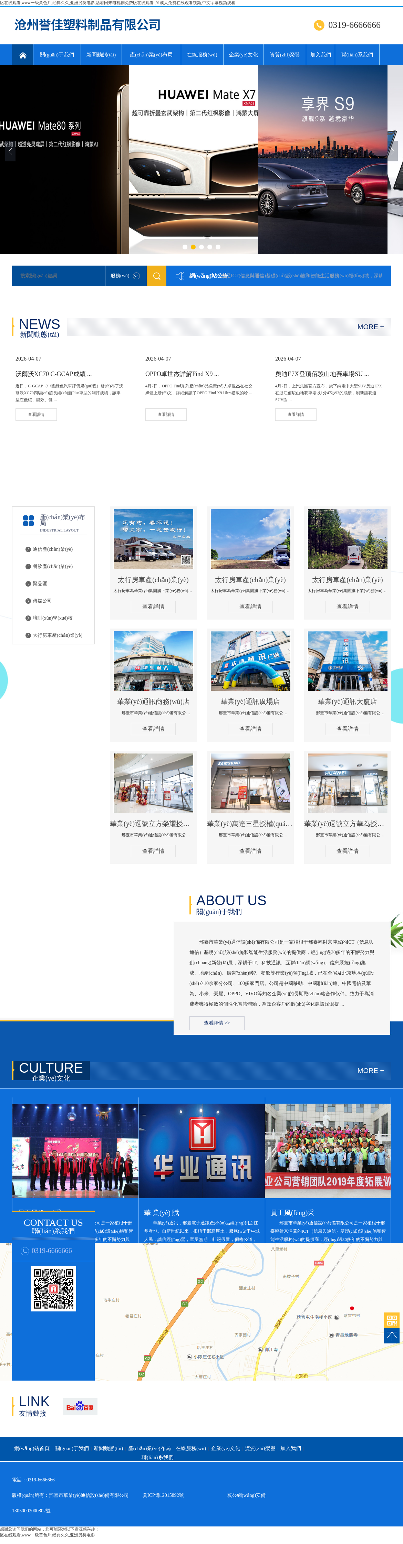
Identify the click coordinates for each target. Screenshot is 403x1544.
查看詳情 (153, 607)
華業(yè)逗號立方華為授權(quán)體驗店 (347, 823)
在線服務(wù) (202, 54)
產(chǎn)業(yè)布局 (151, 54)
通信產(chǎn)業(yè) (53, 549)
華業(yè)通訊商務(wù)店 (153, 701)
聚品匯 (40, 583)
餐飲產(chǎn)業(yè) (53, 566)
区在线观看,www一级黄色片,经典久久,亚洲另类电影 (47, 1535)
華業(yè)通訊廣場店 (250, 701)
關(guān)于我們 (57, 54)
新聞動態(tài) (101, 54)
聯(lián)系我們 (357, 54)
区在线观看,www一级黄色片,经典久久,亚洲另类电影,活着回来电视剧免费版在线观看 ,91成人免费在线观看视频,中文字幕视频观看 (117, 2)
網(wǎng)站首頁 (32, 1448)
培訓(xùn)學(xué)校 (53, 618)
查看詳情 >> (217, 1023)
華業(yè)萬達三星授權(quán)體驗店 (250, 823)
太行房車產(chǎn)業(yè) (57, 635)
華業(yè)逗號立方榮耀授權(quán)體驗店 (153, 823)
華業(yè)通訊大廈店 (347, 701)
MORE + (371, 327)
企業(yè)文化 (243, 54)
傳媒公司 (42, 600)
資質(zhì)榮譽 (285, 54)
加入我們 (320, 54)
